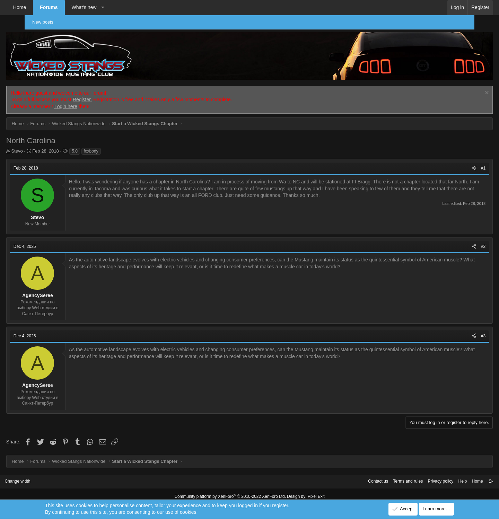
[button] (124, 7)
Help (435, 477)
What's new (105, 7)
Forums (70, 7)
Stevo (38, 146)
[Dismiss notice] (464, 89)
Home (41, 7)
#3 (461, 331)
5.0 (96, 147)
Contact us (345, 477)
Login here (87, 102)
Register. (103, 95)
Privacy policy (411, 477)
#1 (461, 164)
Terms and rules (377, 477)
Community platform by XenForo (231, 492)
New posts (45, 22)
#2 (461, 242)
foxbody (112, 147)
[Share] (452, 164)
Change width (45, 477)
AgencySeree (59, 291)
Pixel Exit (311, 492)
